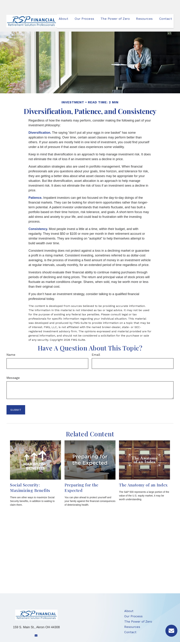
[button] (63, 7)
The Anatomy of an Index (143, 474)
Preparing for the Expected (81, 476)
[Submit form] (16, 399)
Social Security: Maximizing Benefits (30, 476)
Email (96, 344)
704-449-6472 (42, 635)
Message (13, 367)
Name (11, 344)
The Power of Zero (138, 611)
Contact (130, 621)
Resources (132, 616)
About (128, 600)
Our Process (133, 605)
